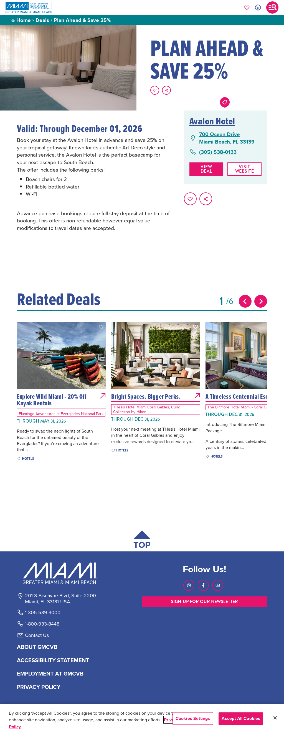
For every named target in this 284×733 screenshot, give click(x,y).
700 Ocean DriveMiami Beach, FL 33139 (227, 137)
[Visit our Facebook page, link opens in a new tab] (203, 585)
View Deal (206, 169)
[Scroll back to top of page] (142, 540)
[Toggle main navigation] (272, 7)
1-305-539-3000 (42, 612)
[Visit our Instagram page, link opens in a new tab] (188, 585)
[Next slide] (260, 301)
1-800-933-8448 (42, 624)
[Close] (275, 718)
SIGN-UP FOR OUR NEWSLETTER (204, 601)
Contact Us (37, 635)
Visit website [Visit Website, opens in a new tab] (244, 169)
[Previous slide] (245, 301)
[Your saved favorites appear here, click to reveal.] (247, 7)
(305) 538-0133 (218, 152)
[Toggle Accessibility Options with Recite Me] (258, 7)
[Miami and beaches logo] (60, 573)
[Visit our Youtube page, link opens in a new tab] (217, 585)
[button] (101, 327)
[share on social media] (166, 90)
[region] (142, 718)
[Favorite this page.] (154, 90)
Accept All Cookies (241, 718)
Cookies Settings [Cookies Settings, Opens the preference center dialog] (193, 718)
